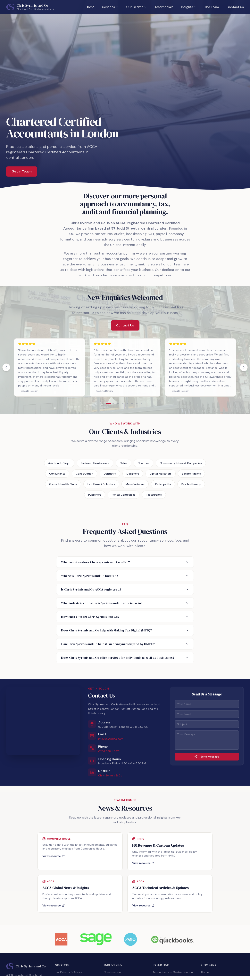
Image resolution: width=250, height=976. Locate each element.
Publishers (94, 497)
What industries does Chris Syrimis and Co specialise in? (125, 603)
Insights (188, 7)
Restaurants (154, 497)
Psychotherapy (191, 486)
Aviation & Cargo (59, 465)
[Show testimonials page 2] (113, 403)
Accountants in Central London (173, 972)
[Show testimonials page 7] (136, 403)
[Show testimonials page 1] (108, 403)
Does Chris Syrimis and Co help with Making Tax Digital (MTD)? (125, 630)
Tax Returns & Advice (68, 972)
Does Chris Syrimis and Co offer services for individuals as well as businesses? (125, 657)
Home (90, 7)
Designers (133, 476)
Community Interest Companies (181, 465)
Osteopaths (163, 486)
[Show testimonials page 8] (141, 403)
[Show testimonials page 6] (132, 403)
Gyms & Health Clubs (63, 486)
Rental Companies (123, 497)
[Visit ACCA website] (61, 939)
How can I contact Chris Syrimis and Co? (125, 616)
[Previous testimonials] (6, 367)
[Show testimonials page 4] (122, 403)
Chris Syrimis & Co (110, 777)
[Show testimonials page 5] (127, 403)
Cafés (123, 465)
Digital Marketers (160, 476)
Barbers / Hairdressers (95, 465)
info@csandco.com (110, 740)
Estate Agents (191, 476)
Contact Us (235, 7)
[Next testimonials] (244, 367)
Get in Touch (22, 172)
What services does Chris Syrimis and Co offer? (125, 562)
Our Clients (136, 7)
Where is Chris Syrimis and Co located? (125, 576)
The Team (211, 7)
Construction (84, 476)
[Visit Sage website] (95, 939)
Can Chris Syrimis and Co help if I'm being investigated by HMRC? (125, 644)
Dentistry (110, 476)
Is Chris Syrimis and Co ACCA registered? (125, 589)
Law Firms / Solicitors (101, 486)
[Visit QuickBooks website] (172, 939)
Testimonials (163, 7)
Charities (143, 465)
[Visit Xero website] (130, 939)
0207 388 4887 (108, 753)
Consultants (57, 476)
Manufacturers (135, 486)
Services (110, 7)
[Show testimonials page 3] (118, 403)
